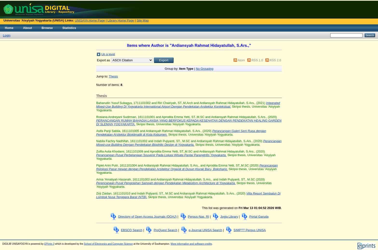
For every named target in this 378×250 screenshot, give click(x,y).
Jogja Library (229, 216)
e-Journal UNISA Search (205, 230)
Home (9, 28)
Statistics (69, 28)
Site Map (142, 20)
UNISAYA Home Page (90, 20)
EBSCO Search (131, 230)
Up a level (108, 54)
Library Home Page (121, 20)
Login (6, 35)
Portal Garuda (259, 216)
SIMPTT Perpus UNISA (250, 230)
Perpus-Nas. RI (198, 216)
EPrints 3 (49, 244)
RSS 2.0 (275, 60)
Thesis (113, 76)
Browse (47, 28)
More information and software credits (191, 244)
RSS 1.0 (257, 60)
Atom (241, 60)
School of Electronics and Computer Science (108, 244)
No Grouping (204, 68)
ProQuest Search (165, 230)
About (27, 28)
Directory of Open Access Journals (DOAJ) (147, 216)
